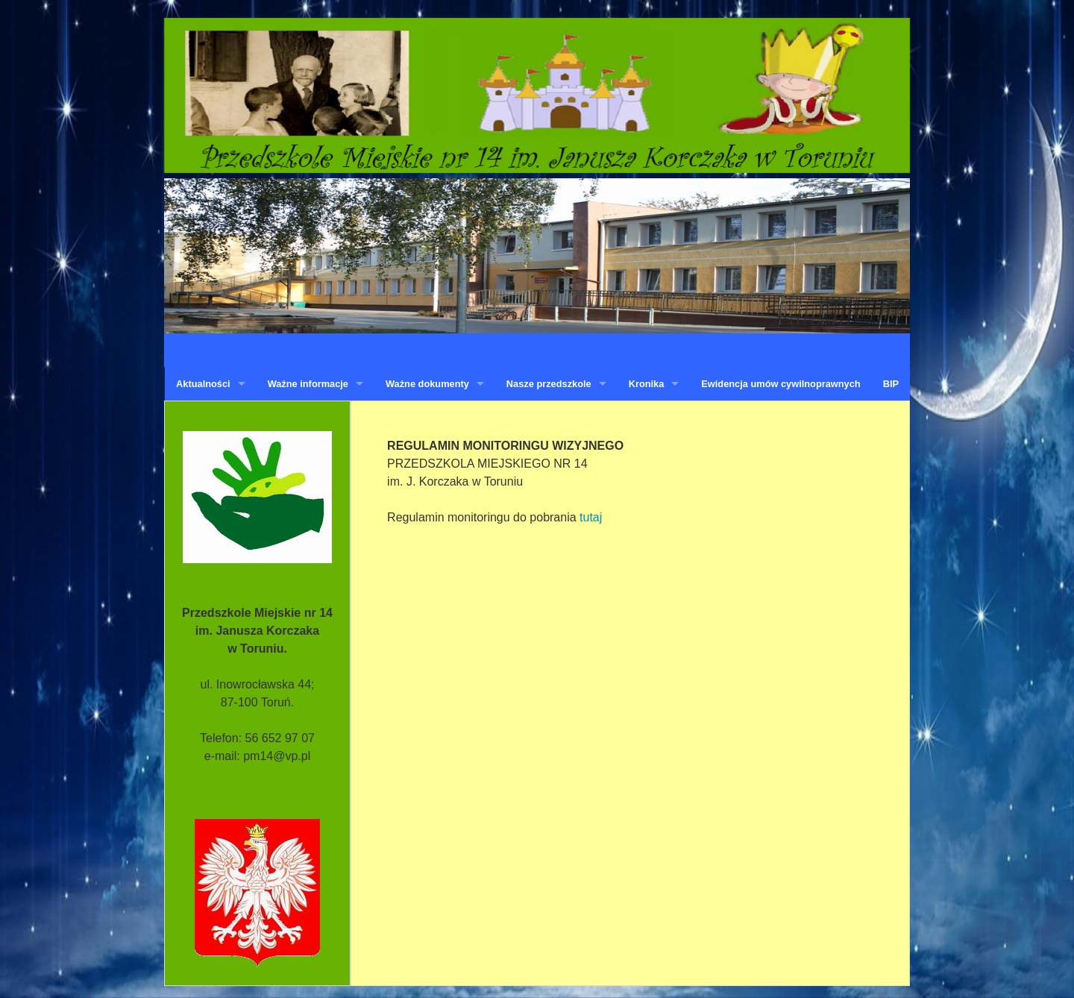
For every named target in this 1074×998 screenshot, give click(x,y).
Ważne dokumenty (427, 383)
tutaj (591, 517)
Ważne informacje (308, 383)
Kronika (647, 383)
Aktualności (203, 383)
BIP (891, 383)
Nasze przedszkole (548, 383)
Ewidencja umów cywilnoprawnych (780, 383)
